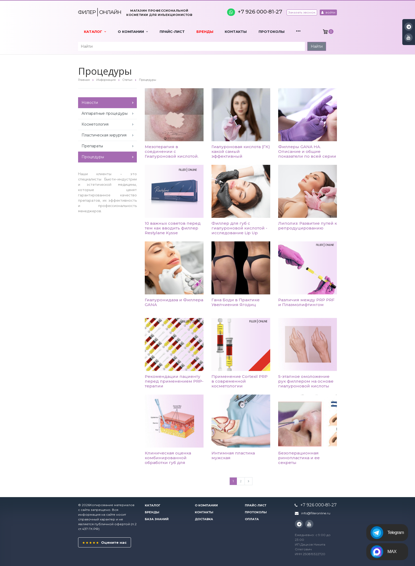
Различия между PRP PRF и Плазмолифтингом (306, 302)
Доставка (204, 519)
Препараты (92, 146)
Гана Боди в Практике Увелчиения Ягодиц (235, 302)
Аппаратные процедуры (105, 113)
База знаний (157, 519)
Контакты (236, 31)
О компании (133, 31)
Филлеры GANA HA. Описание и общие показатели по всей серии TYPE (307, 153)
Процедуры (93, 156)
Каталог (95, 31)
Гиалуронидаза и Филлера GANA (174, 302)
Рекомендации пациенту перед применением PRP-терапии (174, 381)
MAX (383, 551)
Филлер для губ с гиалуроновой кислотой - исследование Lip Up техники (239, 230)
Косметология (95, 124)
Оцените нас (105, 542)
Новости (90, 102)
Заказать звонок (301, 12)
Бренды (204, 31)
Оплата (252, 519)
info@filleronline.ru (315, 513)
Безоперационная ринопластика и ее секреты (299, 457)
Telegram (387, 532)
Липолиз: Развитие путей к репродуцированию (307, 226)
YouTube (409, 37)
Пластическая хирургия (104, 135)
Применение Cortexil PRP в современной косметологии (239, 381)
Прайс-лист (172, 31)
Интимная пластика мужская (233, 455)
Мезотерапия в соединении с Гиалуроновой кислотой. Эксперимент (172, 153)
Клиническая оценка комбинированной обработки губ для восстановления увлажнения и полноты (170, 462)
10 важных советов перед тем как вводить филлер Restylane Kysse (173, 228)
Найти (317, 46)
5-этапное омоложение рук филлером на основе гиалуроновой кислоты (305, 381)
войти (328, 12)
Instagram (409, 26)
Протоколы (272, 31)
